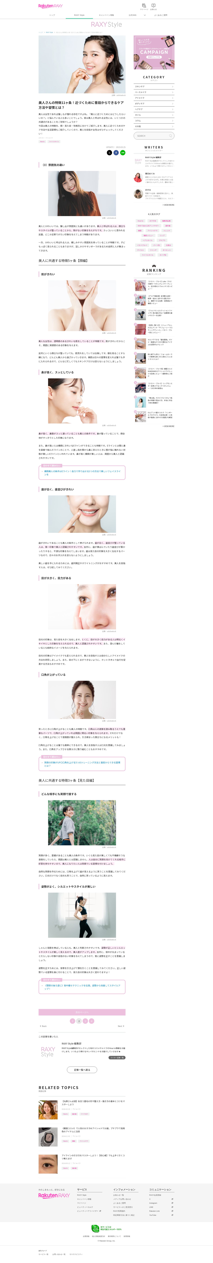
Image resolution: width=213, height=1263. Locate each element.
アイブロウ (84, 1114)
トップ (52, 15)
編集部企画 (166, 221)
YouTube (152, 1215)
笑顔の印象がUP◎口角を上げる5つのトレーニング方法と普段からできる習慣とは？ (82, 764)
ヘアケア (139, 109)
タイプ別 (163, 255)
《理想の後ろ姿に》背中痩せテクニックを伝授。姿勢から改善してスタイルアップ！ (82, 987)
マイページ (81, 1203)
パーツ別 (156, 245)
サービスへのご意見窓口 (123, 1207)
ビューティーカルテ (85, 1207)
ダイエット (167, 250)
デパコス (140, 250)
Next (121, 1026)
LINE (151, 1207)
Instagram (153, 1203)
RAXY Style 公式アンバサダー (148, 225)
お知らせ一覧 (118, 1195)
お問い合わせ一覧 (58, 1254)
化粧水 (168, 245)
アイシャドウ (84, 1141)
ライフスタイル (54, 141)
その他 (138, 126)
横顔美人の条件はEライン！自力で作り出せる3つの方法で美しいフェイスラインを (82, 473)
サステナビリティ (76, 1254)
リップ (162, 235)
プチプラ (162, 240)
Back (43, 1026)
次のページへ (82, 1012)
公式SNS (133, 15)
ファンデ (153, 250)
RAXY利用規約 (119, 1211)
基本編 (74, 1114)
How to (42, 141)
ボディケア (139, 103)
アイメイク (49, 138)
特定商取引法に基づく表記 (123, 1215)
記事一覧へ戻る (82, 1069)
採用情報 (127, 1236)
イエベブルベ (142, 245)
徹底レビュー (148, 235)
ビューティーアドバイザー (87, 1211)
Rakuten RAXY (51, 6)
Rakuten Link (154, 1211)
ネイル (138, 115)
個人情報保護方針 (98, 1236)
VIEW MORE (168, 204)
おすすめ (153, 221)
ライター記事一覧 (117, 1057)
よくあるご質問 (160, 15)
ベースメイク (140, 92)
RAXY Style (79, 15)
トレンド (167, 230)
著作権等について (114, 1236)
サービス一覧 (43, 1254)
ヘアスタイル (148, 240)
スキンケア (140, 86)
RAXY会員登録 (155, 1195)
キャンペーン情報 (106, 15)
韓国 (73, 1141)
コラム (138, 120)
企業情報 (86, 1236)
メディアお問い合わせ (122, 1199)
